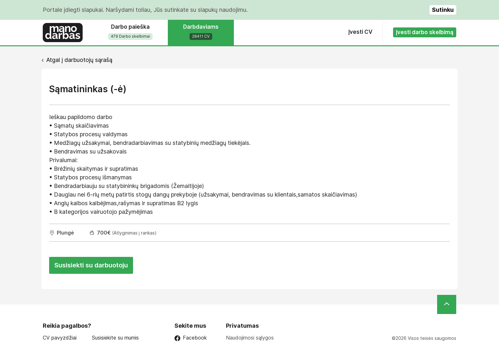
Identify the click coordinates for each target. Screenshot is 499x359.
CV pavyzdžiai (60, 338)
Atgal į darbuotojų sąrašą (79, 59)
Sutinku (443, 9)
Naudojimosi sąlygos (250, 337)
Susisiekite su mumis (115, 338)
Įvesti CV (360, 32)
